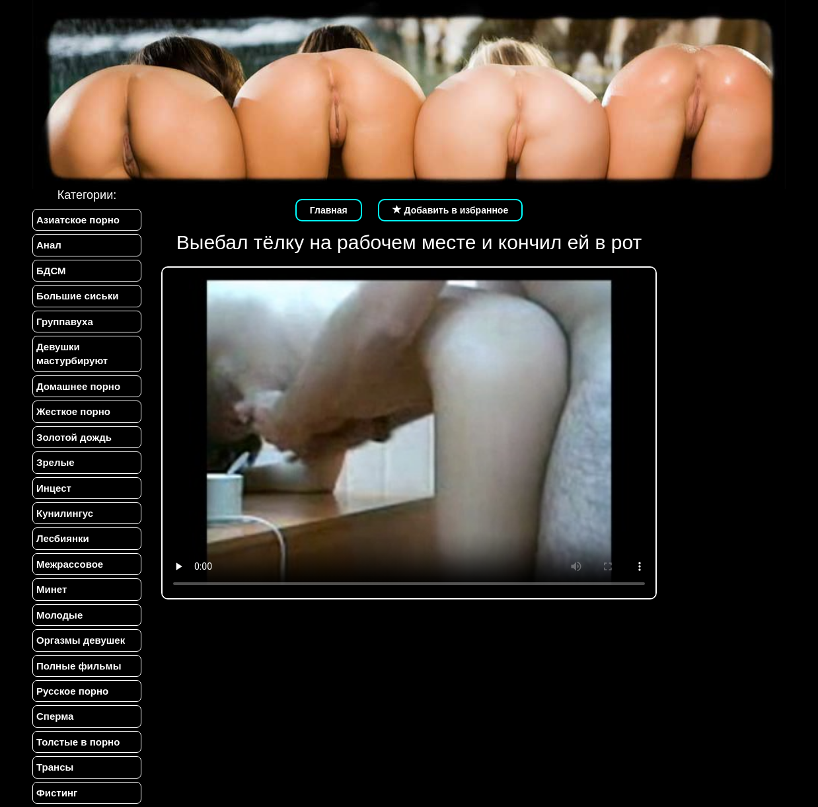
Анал (48, 244)
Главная (329, 210)
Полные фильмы (78, 666)
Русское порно (72, 691)
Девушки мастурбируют (72, 353)
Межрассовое (69, 564)
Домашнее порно (78, 386)
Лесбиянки (62, 538)
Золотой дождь (74, 437)
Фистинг (56, 792)
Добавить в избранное (450, 210)
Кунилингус (64, 513)
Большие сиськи (77, 295)
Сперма (54, 716)
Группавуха (64, 321)
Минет (51, 589)
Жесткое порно (73, 411)
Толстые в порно (78, 742)
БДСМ (51, 270)
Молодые (59, 615)
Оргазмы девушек (80, 640)
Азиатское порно (78, 219)
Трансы (54, 767)
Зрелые (55, 462)
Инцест (53, 488)
